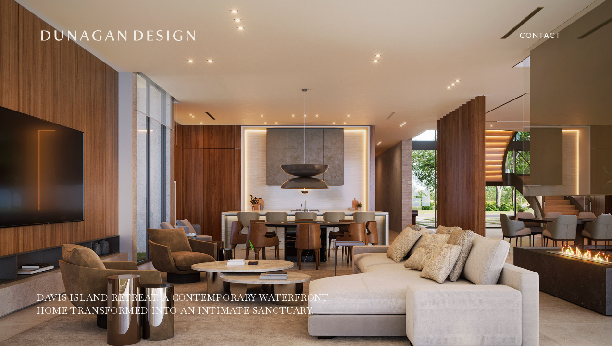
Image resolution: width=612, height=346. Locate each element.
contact (540, 34)
